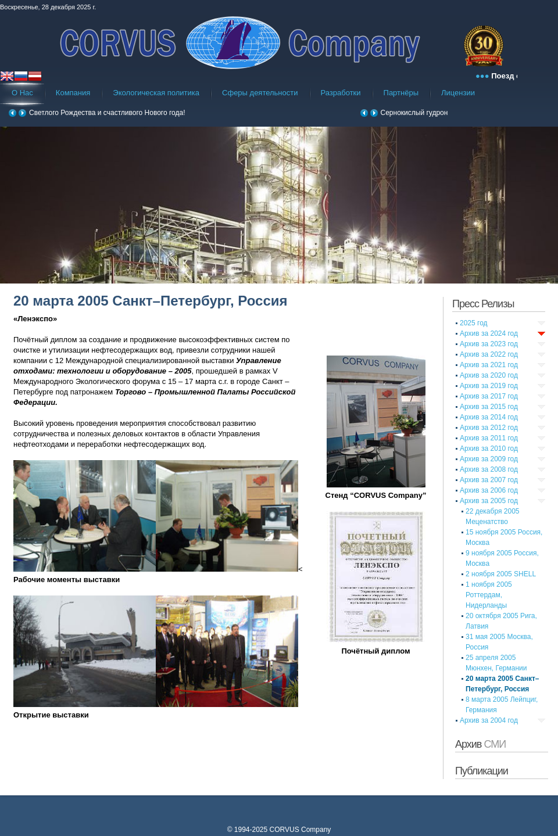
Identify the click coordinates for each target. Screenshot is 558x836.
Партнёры (401, 92)
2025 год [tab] (474, 323)
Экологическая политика (156, 92)
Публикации (481, 771)
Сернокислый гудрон (414, 113)
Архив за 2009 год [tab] (489, 459)
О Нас (22, 92)
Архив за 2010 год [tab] (489, 448)
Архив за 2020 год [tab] (489, 375)
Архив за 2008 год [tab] (489, 469)
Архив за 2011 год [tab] (489, 438)
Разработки (341, 92)
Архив (480, 744)
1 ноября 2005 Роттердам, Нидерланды (489, 594)
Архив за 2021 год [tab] (489, 365)
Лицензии (458, 92)
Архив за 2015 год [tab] (489, 407)
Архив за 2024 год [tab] (489, 333)
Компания (73, 92)
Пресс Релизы (483, 304)
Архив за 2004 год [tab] (489, 720)
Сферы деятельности (260, 92)
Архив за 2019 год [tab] (489, 386)
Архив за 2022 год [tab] (489, 354)
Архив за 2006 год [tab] (489, 490)
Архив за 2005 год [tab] (489, 501)
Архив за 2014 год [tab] (489, 417)
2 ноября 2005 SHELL (501, 574)
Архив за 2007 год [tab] (489, 480)
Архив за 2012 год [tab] (489, 428)
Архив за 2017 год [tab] (489, 396)
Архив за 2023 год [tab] (489, 344)
